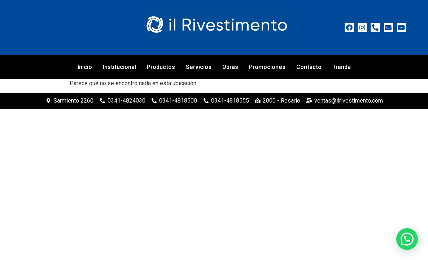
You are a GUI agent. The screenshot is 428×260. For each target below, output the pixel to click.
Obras (230, 67)
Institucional (119, 67)
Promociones (267, 67)
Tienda (341, 67)
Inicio (85, 67)
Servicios (198, 67)
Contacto (309, 67)
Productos (161, 67)
